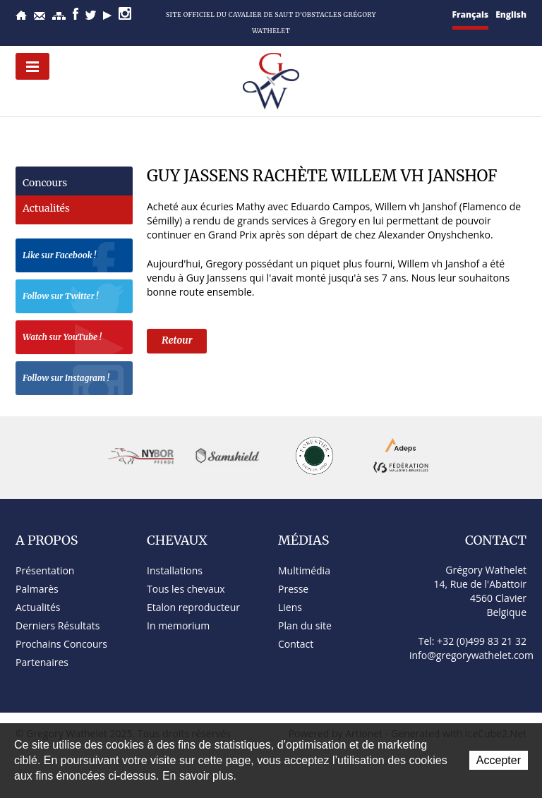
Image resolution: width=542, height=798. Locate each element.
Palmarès (37, 589)
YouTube (107, 15)
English (510, 14)
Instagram (125, 13)
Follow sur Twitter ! (74, 298)
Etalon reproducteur (193, 607)
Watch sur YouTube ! (74, 339)
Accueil (21, 15)
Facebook (75, 14)
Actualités (46, 208)
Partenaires (42, 662)
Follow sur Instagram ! (74, 380)
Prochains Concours (61, 644)
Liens (290, 607)
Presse (293, 589)
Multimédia (304, 570)
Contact (39, 16)
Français (470, 14)
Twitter (90, 15)
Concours (45, 182)
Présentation (45, 570)
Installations (175, 570)
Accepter (498, 760)
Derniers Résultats (58, 625)
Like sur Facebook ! (74, 257)
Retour (177, 340)
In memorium (178, 625)
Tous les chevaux (186, 589)
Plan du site (59, 16)
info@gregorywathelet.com (471, 655)
